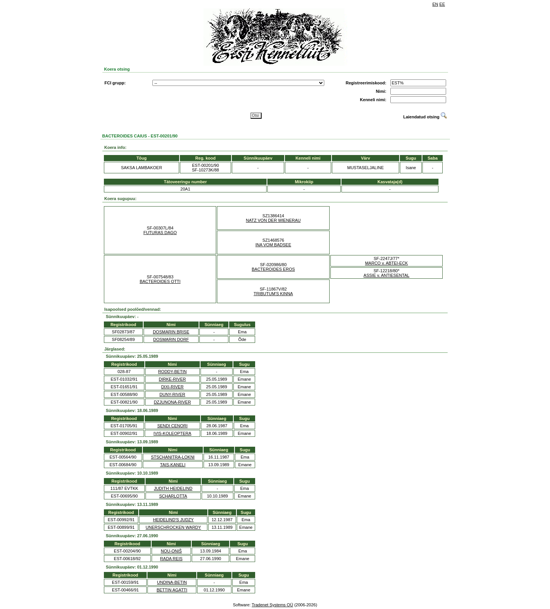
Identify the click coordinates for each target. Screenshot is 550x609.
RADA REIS (171, 558)
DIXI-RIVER (172, 386)
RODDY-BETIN (172, 371)
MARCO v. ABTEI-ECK (386, 263)
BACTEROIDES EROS (273, 269)
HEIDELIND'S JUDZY (173, 519)
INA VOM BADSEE (273, 244)
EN (435, 4)
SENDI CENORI (172, 425)
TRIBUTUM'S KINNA (273, 293)
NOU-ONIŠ (171, 551)
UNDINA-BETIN (172, 582)
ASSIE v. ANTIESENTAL (386, 275)
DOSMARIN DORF (171, 339)
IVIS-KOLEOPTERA (172, 433)
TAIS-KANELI (172, 464)
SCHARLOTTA (173, 496)
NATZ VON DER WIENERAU (273, 220)
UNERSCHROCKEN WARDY (173, 527)
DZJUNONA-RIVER (172, 402)
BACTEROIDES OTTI (160, 281)
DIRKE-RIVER (172, 379)
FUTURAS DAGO (159, 232)
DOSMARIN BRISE (171, 332)
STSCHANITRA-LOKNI (172, 457)
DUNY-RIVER (172, 394)
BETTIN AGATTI (172, 590)
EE (442, 4)
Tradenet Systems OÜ (272, 605)
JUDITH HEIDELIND (173, 488)
